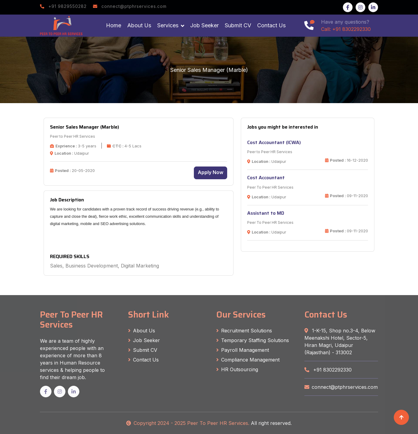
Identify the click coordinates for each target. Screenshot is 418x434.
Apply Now (210, 172)
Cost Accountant (266, 177)
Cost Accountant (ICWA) (274, 142)
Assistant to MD (265, 213)
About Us (139, 25)
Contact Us (271, 25)
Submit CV (238, 25)
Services (167, 25)
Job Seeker (204, 25)
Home (113, 25)
